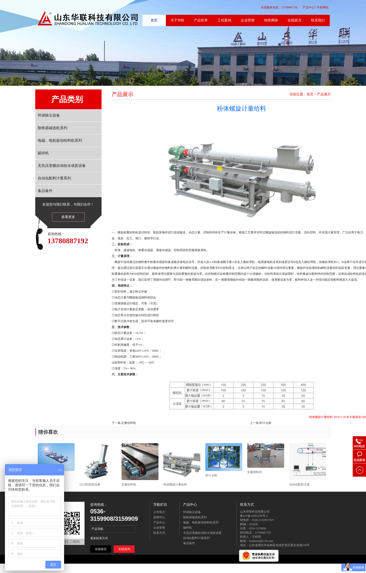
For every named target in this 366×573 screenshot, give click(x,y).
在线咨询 (124, 549)
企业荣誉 (159, 527)
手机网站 (323, 7)
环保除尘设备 (49, 115)
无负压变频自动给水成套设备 (62, 166)
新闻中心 (159, 517)
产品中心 (308, 7)
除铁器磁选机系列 (52, 128)
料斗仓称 (265, 423)
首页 (310, 94)
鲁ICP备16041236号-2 (254, 516)
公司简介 (159, 512)
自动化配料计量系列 (54, 178)
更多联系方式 (99, 538)
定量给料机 (128, 423)
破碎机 (43, 153)
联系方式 (159, 533)
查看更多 (68, 217)
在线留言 (101, 549)
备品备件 (45, 191)
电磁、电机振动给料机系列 (60, 140)
